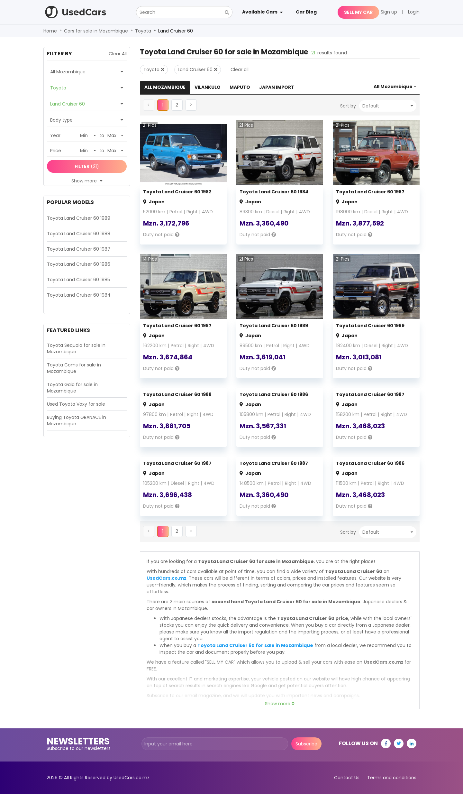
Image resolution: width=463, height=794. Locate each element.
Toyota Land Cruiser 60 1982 (177, 192)
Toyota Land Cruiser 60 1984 (274, 192)
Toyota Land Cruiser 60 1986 (274, 394)
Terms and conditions (391, 777)
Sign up (389, 12)
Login (414, 12)
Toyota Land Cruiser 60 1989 (274, 325)
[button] (177, 105)
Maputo (240, 87)
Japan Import (276, 87)
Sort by (348, 106)
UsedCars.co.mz (166, 578)
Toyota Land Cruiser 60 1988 (177, 394)
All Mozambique (165, 87)
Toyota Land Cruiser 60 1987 (370, 192)
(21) (87, 166)
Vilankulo (208, 87)
